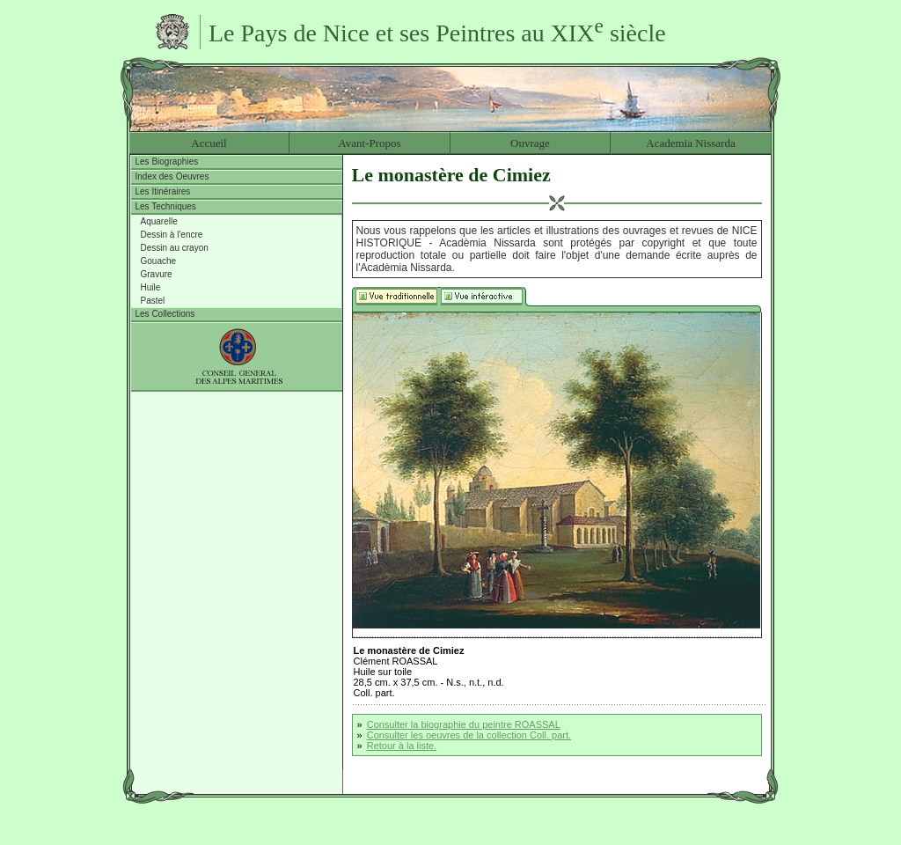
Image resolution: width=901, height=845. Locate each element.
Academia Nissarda (690, 143)
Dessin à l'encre (172, 234)
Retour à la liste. (401, 745)
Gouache (159, 261)
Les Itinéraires (163, 191)
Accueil (208, 143)
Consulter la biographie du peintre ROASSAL (463, 724)
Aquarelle (159, 221)
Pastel (153, 300)
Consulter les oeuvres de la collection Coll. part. (469, 735)
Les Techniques (166, 206)
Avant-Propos (369, 143)
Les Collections (165, 314)
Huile (151, 287)
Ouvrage (530, 143)
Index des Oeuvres (172, 176)
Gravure (156, 274)
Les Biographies (167, 161)
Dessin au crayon (175, 248)
